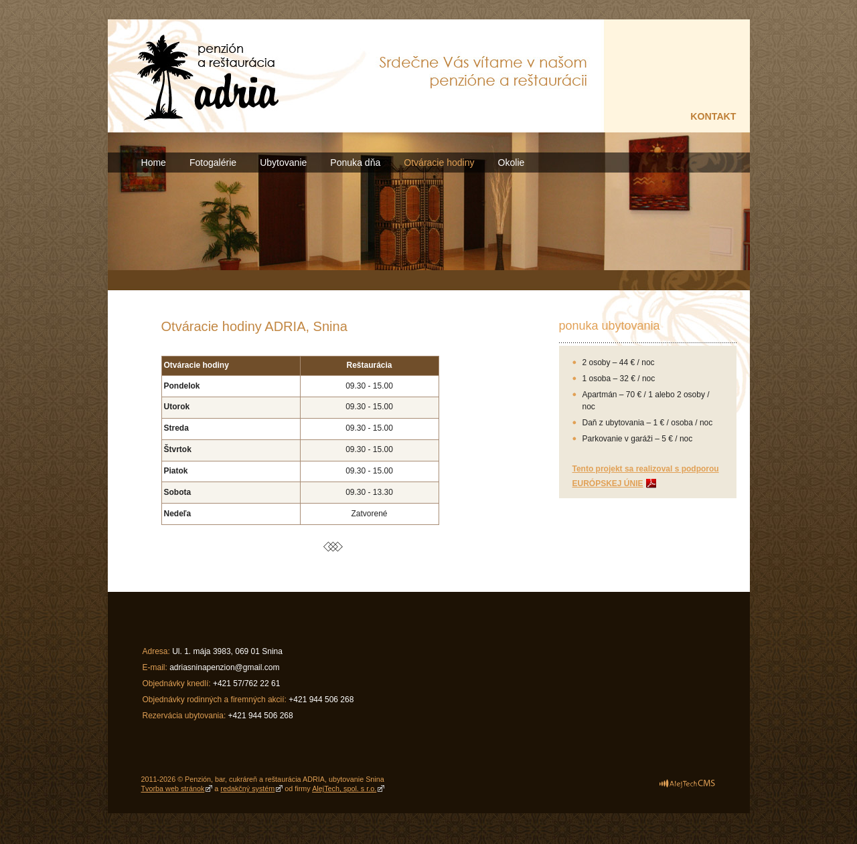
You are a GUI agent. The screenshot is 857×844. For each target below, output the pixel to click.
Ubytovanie (283, 162)
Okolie (511, 162)
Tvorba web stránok (173, 788)
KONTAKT (713, 116)
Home (153, 162)
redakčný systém (247, 788)
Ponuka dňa (355, 162)
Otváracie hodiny (439, 162)
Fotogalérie (212, 162)
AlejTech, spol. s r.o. (344, 788)
